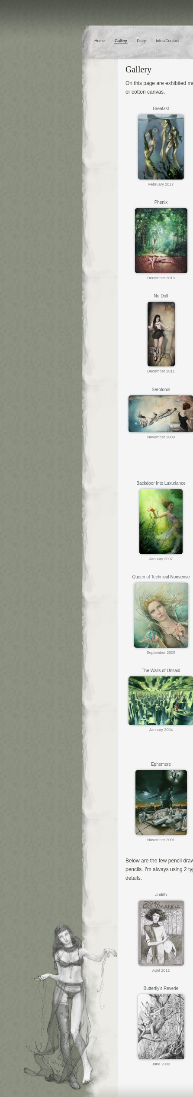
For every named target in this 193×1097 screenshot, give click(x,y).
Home (99, 41)
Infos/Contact (167, 41)
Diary (141, 41)
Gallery (121, 41)
